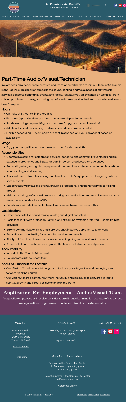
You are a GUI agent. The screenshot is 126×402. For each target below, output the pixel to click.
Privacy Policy (82, 395)
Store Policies (105, 395)
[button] (15, 16)
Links (97, 395)
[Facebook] (115, 5)
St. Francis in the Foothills (63, 4)
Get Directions (21, 346)
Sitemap (91, 395)
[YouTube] (120, 5)
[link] (106, 4)
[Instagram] (124, 5)
